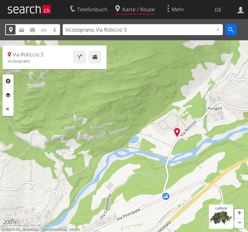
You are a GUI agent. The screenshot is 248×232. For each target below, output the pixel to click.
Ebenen (8, 95)
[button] (239, 213)
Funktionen (8, 109)
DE (218, 9)
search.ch (12, 229)
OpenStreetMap (54, 229)
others (74, 229)
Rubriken (8, 81)
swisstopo (30, 229)
